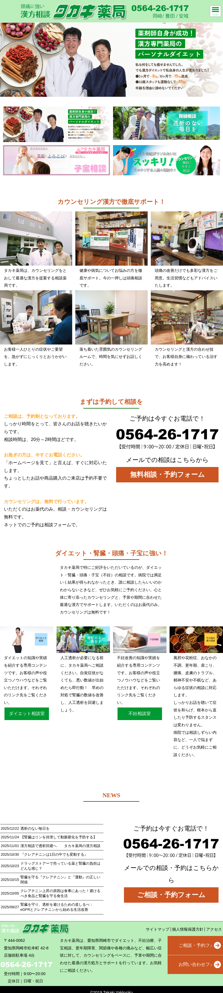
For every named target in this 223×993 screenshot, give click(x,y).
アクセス (214, 929)
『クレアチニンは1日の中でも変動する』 (54, 854)
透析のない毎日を (35, 828)
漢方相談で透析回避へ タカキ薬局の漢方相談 (60, 846)
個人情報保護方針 (187, 929)
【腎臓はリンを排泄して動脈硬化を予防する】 (58, 837)
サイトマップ (157, 929)
